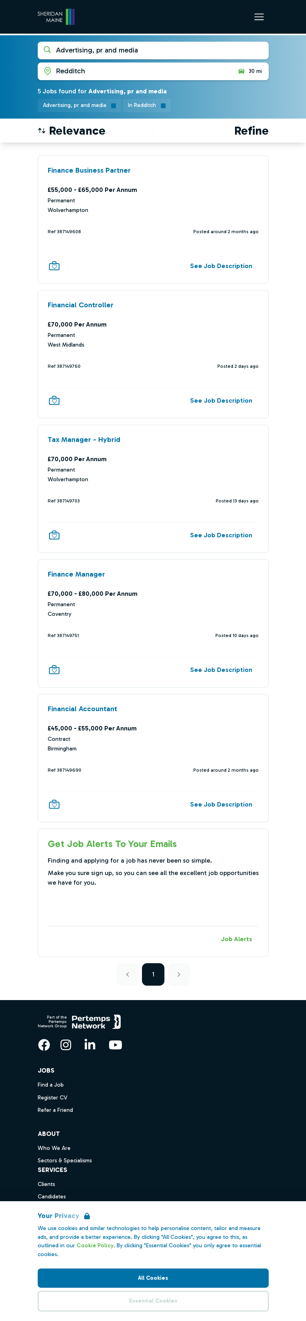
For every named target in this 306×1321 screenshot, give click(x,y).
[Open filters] (251, 130)
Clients (46, 1184)
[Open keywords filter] (153, 50)
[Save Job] (54, 265)
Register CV (52, 1097)
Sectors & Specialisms (65, 1160)
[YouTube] (115, 1045)
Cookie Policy (95, 1245)
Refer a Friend (55, 1110)
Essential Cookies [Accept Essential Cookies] (153, 1300)
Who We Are (54, 1148)
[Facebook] (44, 1045)
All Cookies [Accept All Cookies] (153, 1278)
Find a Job (51, 1084)
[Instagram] (66, 1045)
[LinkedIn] (90, 1045)
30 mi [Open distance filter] (249, 71)
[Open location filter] (134, 71)
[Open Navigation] (259, 16)
